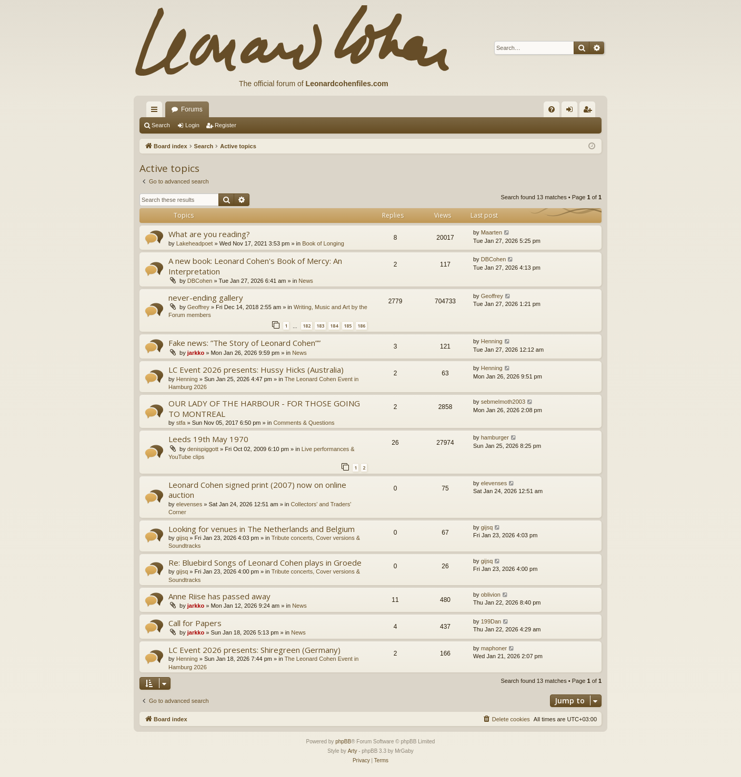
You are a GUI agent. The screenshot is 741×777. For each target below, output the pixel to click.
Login (192, 125)
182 (307, 325)
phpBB (343, 741)
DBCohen (200, 281)
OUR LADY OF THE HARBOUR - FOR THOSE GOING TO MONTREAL (264, 408)
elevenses (189, 504)
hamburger (495, 437)
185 (348, 325)
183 (320, 325)
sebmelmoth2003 (503, 401)
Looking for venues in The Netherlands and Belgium (261, 529)
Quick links (156, 111)
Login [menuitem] (571, 111)
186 (361, 325)
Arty (352, 751)
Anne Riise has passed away (219, 596)
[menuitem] (551, 109)
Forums (192, 109)
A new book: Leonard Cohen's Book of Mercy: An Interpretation (255, 265)
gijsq (182, 538)
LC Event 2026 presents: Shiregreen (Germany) (254, 650)
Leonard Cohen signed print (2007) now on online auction (257, 489)
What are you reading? (209, 234)
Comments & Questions (303, 423)
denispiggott (202, 449)
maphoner (494, 648)
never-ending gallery (205, 297)
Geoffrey (198, 307)
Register (225, 125)
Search (161, 125)
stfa (181, 423)
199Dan (491, 621)
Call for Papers (195, 623)
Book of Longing (323, 243)
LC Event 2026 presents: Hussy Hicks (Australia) (256, 369)
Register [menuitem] (589, 111)
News (305, 281)
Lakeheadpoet (194, 243)
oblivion (490, 594)
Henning (492, 341)
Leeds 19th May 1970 (208, 439)
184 (334, 325)
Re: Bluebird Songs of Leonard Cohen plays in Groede (265, 562)
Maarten (491, 232)
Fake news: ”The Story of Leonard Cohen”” (244, 343)
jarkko (195, 353)
